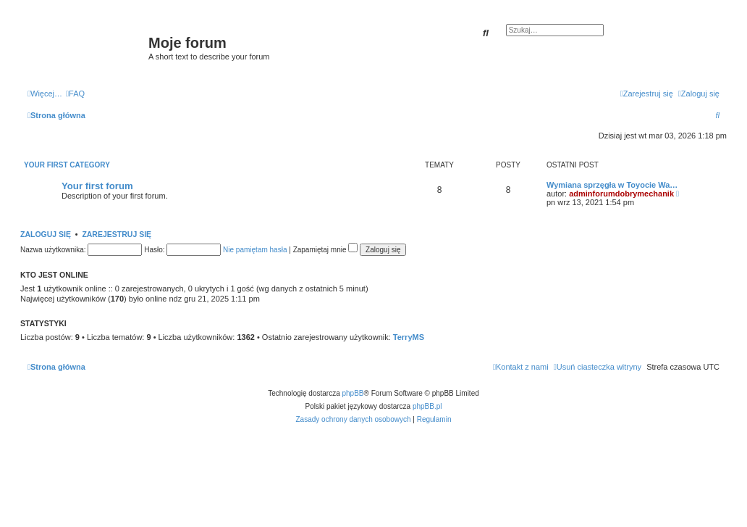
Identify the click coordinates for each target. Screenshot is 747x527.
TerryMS (408, 337)
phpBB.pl (427, 406)
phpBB (353, 393)
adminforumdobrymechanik (621, 193)
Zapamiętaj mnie (325, 250)
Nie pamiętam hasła (255, 250)
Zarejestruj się (116, 234)
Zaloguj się (45, 234)
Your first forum (97, 185)
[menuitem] (75, 93)
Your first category (67, 165)
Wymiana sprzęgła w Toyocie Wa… (612, 184)
